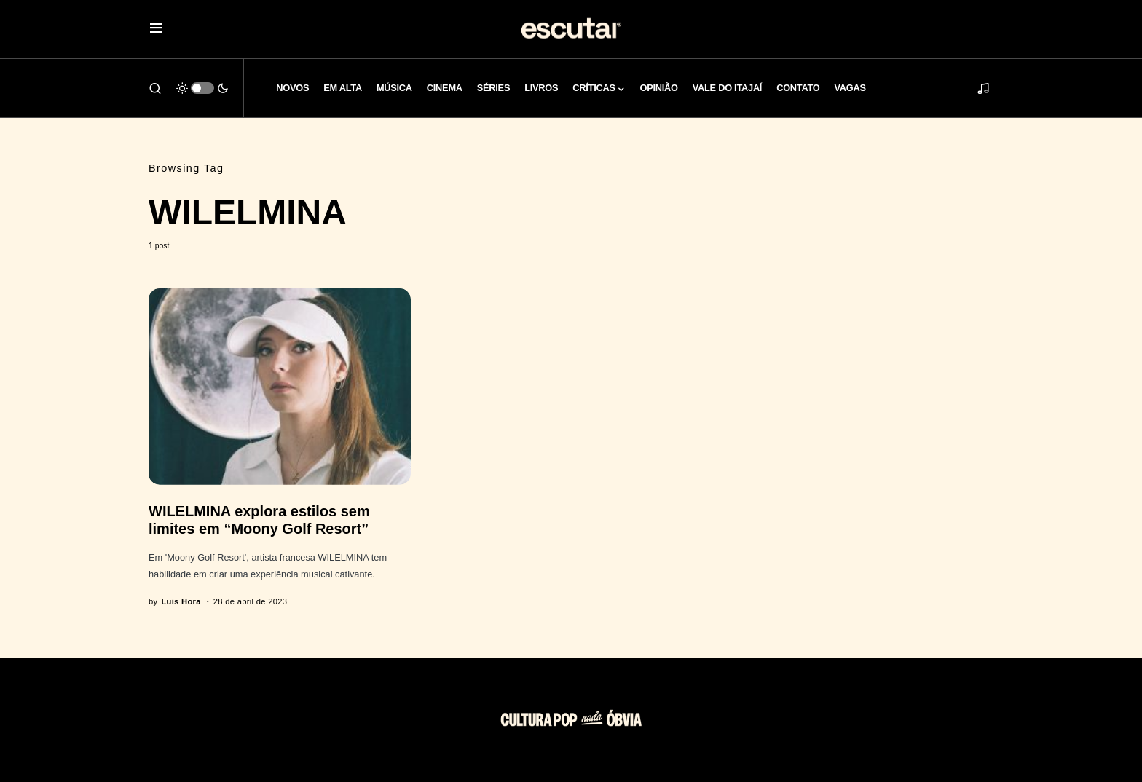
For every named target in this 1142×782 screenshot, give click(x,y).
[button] (156, 29)
